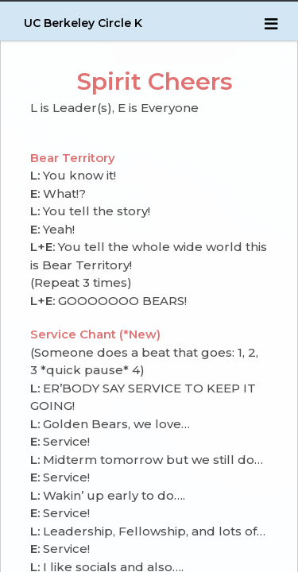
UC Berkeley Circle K (83, 23)
